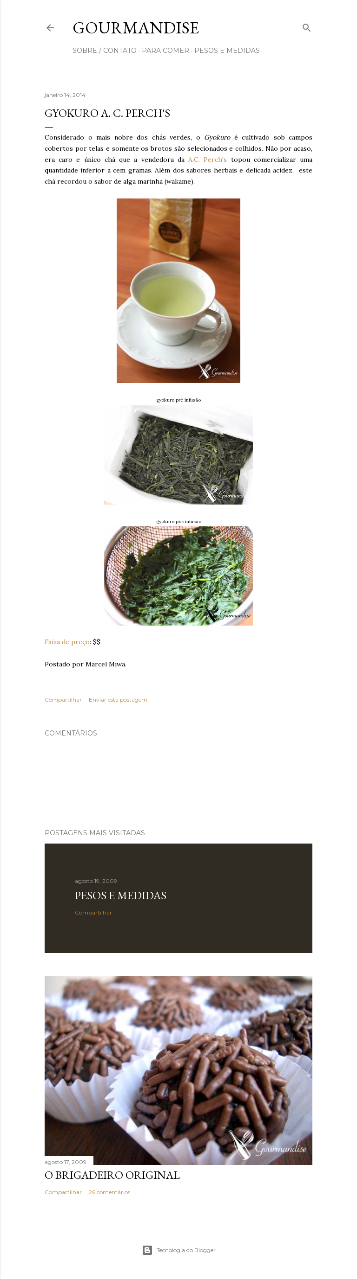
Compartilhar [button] (63, 699)
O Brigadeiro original (112, 1175)
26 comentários (109, 1192)
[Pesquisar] (306, 26)
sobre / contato (105, 50)
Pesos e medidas (120, 895)
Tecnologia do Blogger (179, 1250)
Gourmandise (136, 27)
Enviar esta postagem (118, 699)
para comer (165, 50)
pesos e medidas (227, 50)
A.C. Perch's (207, 159)
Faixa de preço (67, 642)
